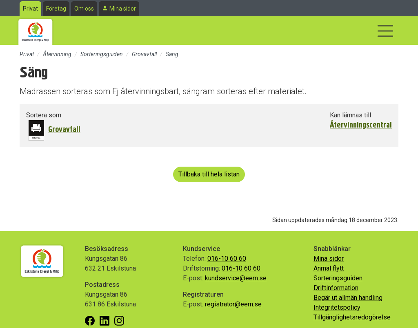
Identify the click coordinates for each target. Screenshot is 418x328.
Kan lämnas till (350, 115)
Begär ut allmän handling (348, 298)
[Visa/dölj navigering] (385, 31)
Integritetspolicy (337, 307)
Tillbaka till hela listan (209, 174)
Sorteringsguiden (101, 54)
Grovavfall (144, 54)
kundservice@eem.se (236, 278)
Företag (56, 8)
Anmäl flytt (329, 268)
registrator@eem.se (233, 304)
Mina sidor (122, 8)
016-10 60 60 (226, 258)
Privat (30, 8)
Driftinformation (336, 288)
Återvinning (57, 54)
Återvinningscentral (361, 125)
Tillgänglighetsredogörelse (352, 317)
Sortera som (43, 115)
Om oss (84, 8)
